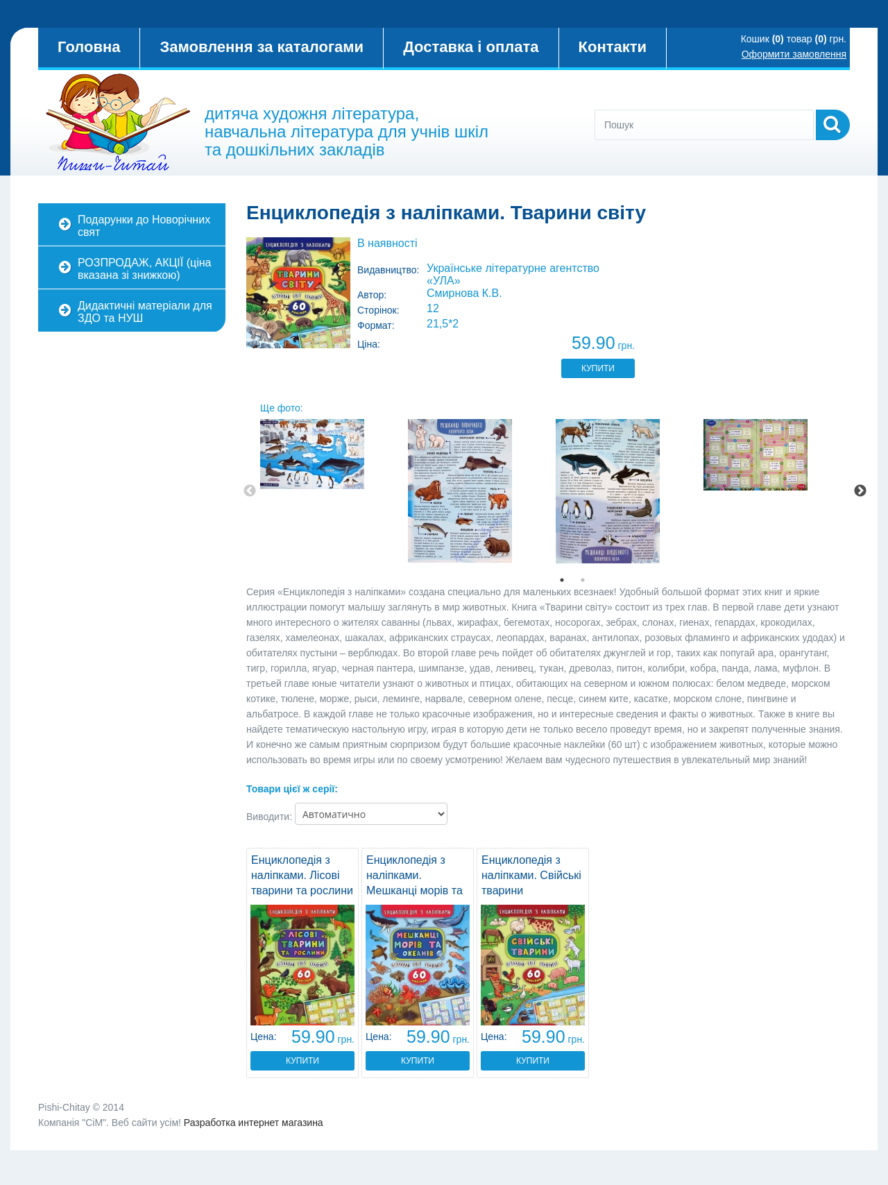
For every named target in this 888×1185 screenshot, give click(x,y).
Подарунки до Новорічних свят (144, 226)
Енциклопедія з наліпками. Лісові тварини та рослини (302, 875)
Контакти (613, 47)
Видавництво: (388, 269)
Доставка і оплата (470, 47)
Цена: (263, 1036)
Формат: (376, 325)
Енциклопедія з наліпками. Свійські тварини (531, 875)
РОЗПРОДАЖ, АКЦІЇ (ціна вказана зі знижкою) (144, 269)
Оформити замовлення (794, 54)
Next (860, 491)
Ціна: (368, 344)
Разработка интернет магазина (253, 1122)
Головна (89, 47)
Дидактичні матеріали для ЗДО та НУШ (145, 312)
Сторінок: (378, 310)
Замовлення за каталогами (262, 47)
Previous (250, 491)
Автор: (371, 294)
